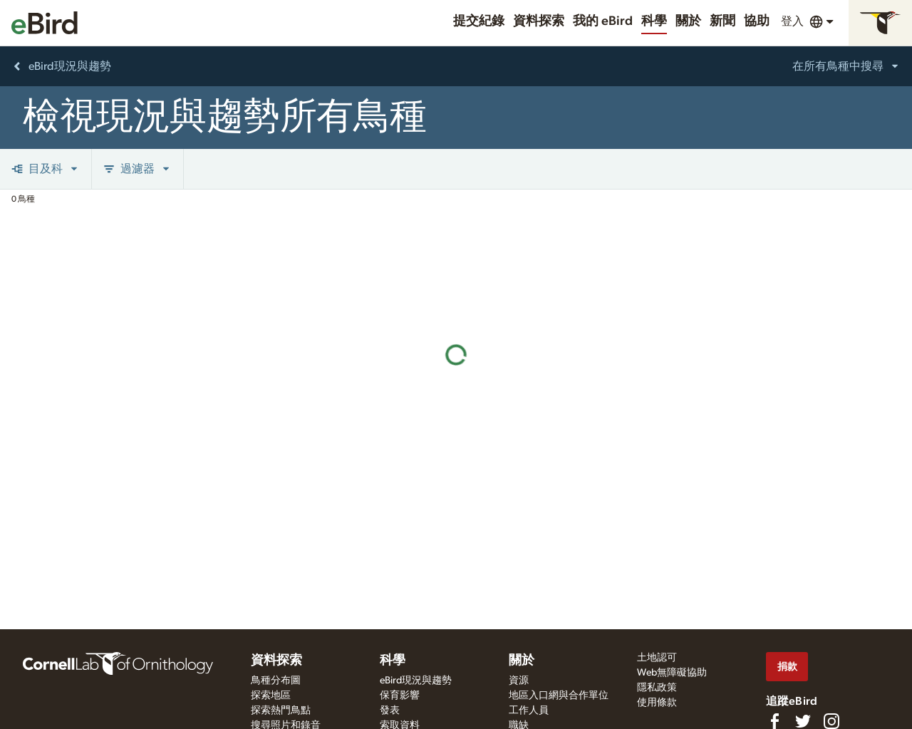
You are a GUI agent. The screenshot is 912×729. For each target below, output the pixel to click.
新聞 (722, 21)
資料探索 (538, 21)
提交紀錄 (478, 21)
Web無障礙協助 (672, 673)
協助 (757, 21)
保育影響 (400, 695)
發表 (390, 710)
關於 (688, 21)
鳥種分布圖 (276, 681)
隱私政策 (657, 688)
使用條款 (657, 703)
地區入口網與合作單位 (558, 695)
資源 (519, 681)
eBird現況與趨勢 (416, 681)
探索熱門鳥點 (281, 710)
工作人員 (529, 710)
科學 (654, 21)
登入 (792, 21)
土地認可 (657, 658)
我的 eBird (603, 21)
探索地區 (271, 695)
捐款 (787, 666)
